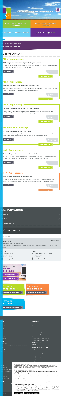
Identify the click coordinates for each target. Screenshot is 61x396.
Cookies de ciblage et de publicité (37, 387)
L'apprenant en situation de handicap (10, 330)
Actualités (3, 338)
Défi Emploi (34, 352)
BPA (33, 326)
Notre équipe (4, 326)
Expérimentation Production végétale (40, 340)
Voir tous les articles (54, 240)
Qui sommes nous (5, 324)
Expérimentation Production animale (40, 338)
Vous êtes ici (4, 43)
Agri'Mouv (34, 349)
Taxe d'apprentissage (6, 371)
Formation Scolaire (5, 378)
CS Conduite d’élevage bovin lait (39, 332)
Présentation (4, 343)
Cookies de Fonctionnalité (37, 375)
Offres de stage (35, 360)
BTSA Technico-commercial (7, 347)
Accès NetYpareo (4, 394)
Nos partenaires (5, 328)
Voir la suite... (4, 247)
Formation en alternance (7, 369)
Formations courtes (36, 342)
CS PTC (33, 336)
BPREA (33, 328)
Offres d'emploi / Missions (38, 358)
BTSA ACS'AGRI (35, 330)
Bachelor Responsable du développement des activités (14, 345)
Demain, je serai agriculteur (38, 354)
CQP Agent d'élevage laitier (38, 334)
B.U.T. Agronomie (5, 349)
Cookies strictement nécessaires (37, 371)
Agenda (3, 336)
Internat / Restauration (6, 334)
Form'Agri (34, 356)
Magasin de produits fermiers (8, 384)
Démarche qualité (5, 332)
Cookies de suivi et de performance (37, 380)
